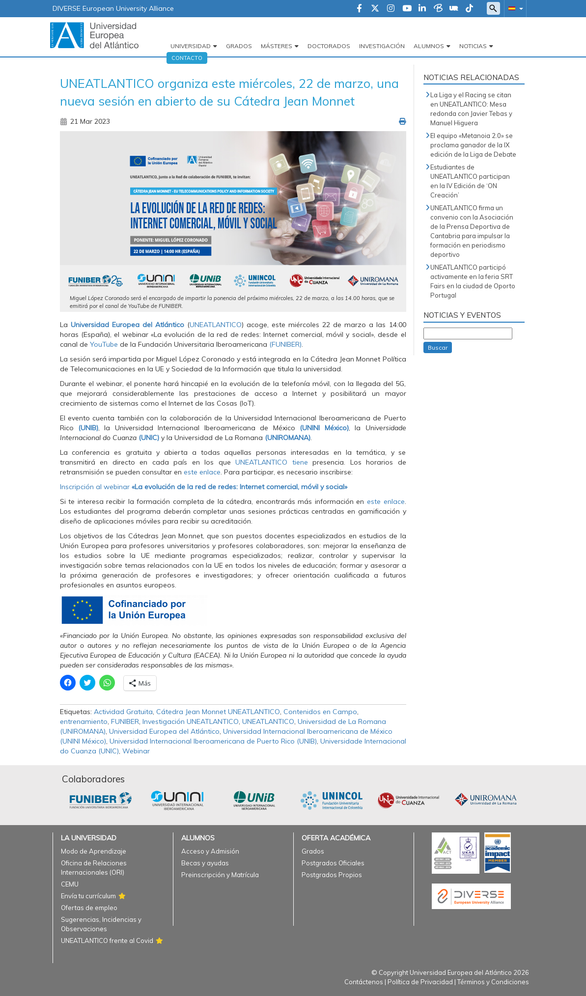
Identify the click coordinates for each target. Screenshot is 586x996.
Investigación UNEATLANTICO (190, 721)
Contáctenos (363, 982)
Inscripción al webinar (203, 486)
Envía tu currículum (88, 896)
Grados (239, 46)
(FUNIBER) (285, 344)
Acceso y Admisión (210, 851)
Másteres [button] (276, 46)
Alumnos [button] (429, 46)
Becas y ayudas (205, 863)
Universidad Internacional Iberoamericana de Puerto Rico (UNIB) (213, 741)
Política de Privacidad (420, 982)
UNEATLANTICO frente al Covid (107, 940)
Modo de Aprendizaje (93, 851)
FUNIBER (125, 721)
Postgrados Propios (332, 875)
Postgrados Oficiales (333, 863)
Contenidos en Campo (320, 711)
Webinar (136, 751)
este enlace (202, 472)
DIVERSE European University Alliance (113, 8)
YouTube (104, 344)
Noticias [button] (473, 46)
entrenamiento (84, 721)
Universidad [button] (190, 46)
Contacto (186, 58)
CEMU (70, 884)
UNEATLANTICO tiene (273, 462)
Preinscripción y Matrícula (220, 875)
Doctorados (328, 46)
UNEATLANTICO (216, 324)
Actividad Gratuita (123, 711)
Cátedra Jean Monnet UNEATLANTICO (218, 711)
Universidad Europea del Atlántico (164, 731)
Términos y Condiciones (493, 982)
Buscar (437, 347)
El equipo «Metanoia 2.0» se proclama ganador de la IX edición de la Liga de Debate (473, 145)
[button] (513, 8)
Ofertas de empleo (89, 908)
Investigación (382, 46)
